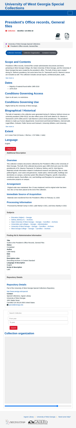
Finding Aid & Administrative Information (24, 235)
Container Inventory (49, 53)
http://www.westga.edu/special (17, 291)
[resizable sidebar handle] (38, 406)
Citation (58, 36)
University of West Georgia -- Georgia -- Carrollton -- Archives (32, 226)
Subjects (10, 212)
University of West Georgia (46, 417)
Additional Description (16, 153)
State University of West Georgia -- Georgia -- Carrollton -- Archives (34, 222)
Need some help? (64, 417)
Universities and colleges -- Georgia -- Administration (29, 224)
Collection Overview (14, 53)
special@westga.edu (16, 305)
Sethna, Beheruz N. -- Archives (22, 220)
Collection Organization (32, 53)
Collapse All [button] (10, 149)
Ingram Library (29, 417)
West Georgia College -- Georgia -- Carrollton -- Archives (30, 229)
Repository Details (14, 277)
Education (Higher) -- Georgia (21, 217)
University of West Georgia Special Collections (34, 6)
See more (10, 78)
